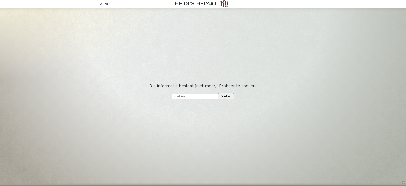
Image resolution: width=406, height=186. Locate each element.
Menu (103, 4)
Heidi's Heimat (196, 4)
